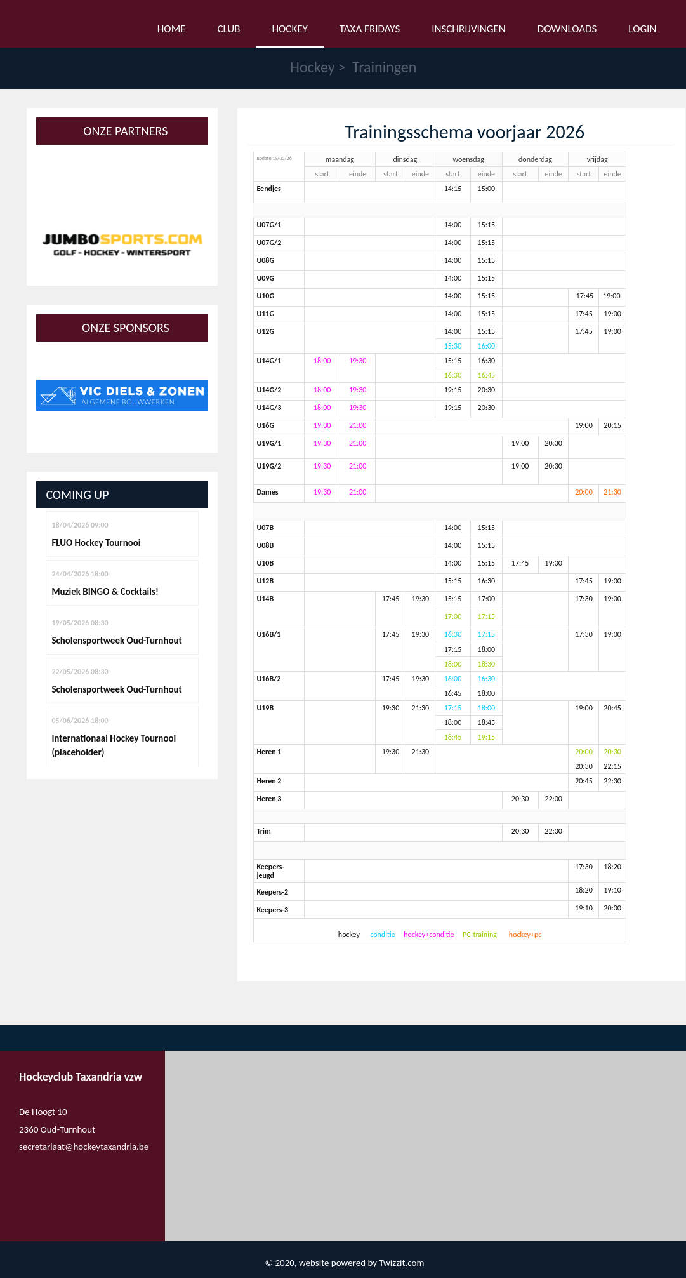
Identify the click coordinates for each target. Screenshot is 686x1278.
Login (642, 26)
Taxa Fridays (370, 26)
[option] (122, 244)
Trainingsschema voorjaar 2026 (464, 131)
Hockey (312, 67)
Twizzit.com (401, 1262)
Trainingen (384, 67)
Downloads (567, 26)
